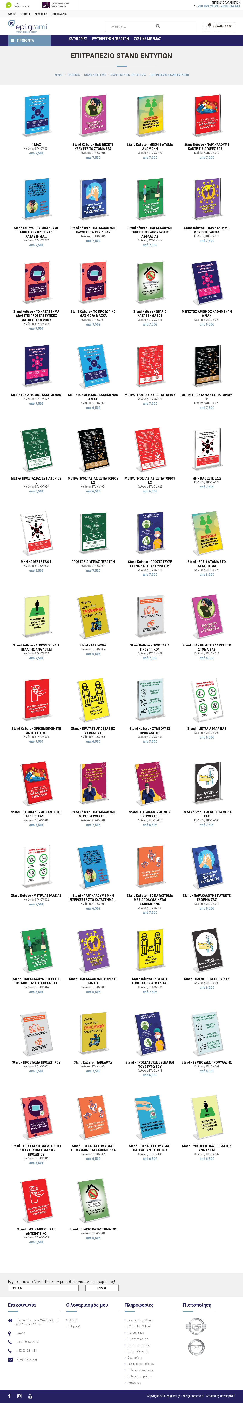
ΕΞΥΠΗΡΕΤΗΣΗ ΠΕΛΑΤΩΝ (110, 39)
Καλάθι (73, 1320)
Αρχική (12, 14)
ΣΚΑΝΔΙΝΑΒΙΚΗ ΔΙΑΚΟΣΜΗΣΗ (55, 5)
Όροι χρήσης (135, 1357)
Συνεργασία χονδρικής (141, 1320)
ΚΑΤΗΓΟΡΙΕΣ (78, 39)
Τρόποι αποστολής (139, 1345)
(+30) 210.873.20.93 (27, 1342)
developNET (227, 1396)
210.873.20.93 (208, 6)
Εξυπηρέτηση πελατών (141, 1364)
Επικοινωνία (59, 14)
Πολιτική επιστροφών (140, 1370)
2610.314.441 (230, 6)
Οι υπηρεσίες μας (138, 1339)
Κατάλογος (134, 1382)
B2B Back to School (139, 1326)
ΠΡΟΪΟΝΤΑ (22, 40)
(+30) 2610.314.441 (27, 1350)
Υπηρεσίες (41, 14)
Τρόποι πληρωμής (138, 1351)
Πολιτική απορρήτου (140, 1376)
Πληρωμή (74, 1326)
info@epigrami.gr (27, 1359)
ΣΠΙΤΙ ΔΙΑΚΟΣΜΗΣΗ (17, 5)
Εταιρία (25, 14)
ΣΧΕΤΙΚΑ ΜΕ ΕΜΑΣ (147, 39)
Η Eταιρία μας (136, 1332)
